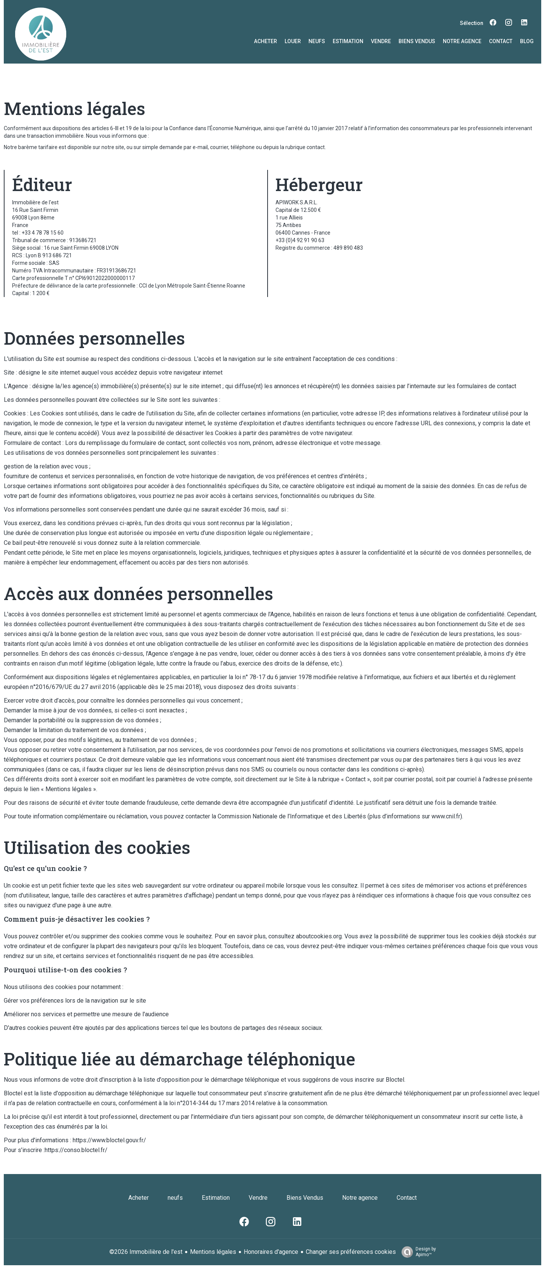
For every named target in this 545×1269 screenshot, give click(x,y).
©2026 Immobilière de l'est (145, 1251)
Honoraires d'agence (271, 1251)
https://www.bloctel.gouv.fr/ (109, 1140)
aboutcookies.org (319, 936)
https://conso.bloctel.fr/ (76, 1150)
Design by (417, 1252)
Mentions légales (213, 1251)
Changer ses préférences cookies (351, 1251)
